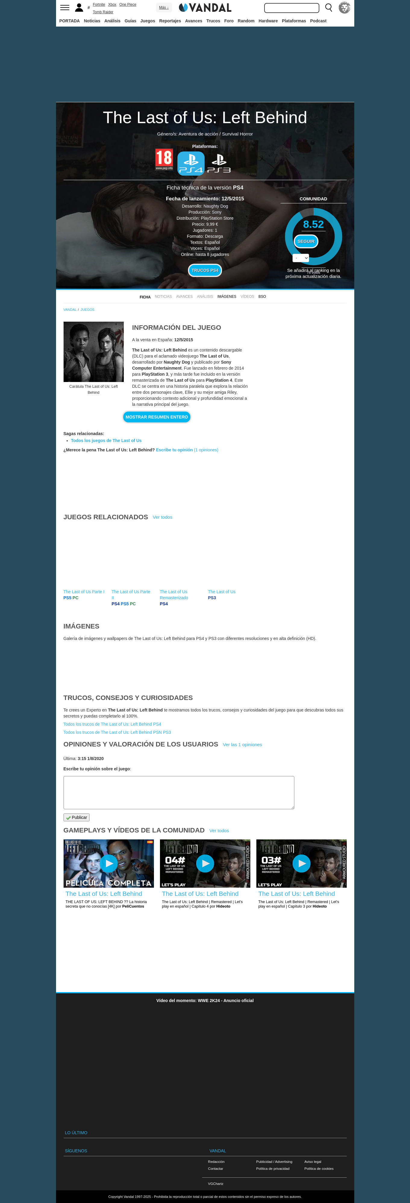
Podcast (318, 20)
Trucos (213, 20)
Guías (130, 20)
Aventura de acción (198, 133)
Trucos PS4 (205, 270)
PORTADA (69, 20)
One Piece (127, 4)
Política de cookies (319, 1168)
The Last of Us (222, 591)
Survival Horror (237, 133)
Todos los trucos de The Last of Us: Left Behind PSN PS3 (117, 732)
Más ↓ (164, 7)
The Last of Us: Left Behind (205, 117)
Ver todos (162, 517)
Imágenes (227, 296)
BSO (262, 296)
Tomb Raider (103, 12)
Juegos (147, 20)
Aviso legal (313, 1161)
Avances (193, 20)
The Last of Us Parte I (84, 591)
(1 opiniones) (205, 449)
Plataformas (294, 20)
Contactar (215, 1168)
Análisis (112, 20)
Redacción (216, 1161)
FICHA (145, 297)
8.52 (313, 224)
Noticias (92, 20)
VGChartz (216, 1183)
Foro (228, 20)
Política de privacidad (273, 1168)
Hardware (268, 20)
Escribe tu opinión (174, 449)
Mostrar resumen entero (157, 417)
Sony (216, 212)
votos (313, 272)
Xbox (112, 4)
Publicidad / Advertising (274, 1161)
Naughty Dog (215, 206)
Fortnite (99, 4)
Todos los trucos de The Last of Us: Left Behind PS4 (112, 724)
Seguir (306, 241)
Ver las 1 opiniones (242, 744)
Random (246, 20)
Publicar (76, 817)
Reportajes (170, 20)
